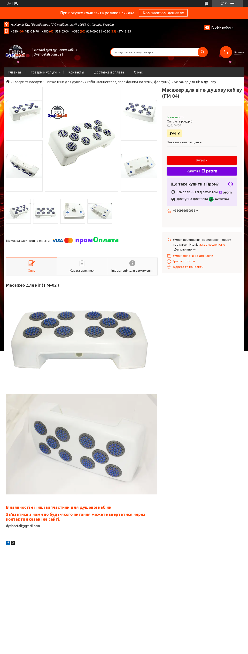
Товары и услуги (44, 72)
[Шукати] (203, 52)
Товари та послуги (27, 82)
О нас (138, 72)
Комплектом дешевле (163, 13)
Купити (202, 160)
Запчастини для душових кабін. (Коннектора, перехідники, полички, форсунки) (108, 82)
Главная (14, 72)
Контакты (76, 72)
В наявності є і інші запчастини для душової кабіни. (59, 507)
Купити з (202, 171)
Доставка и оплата (109, 72)
